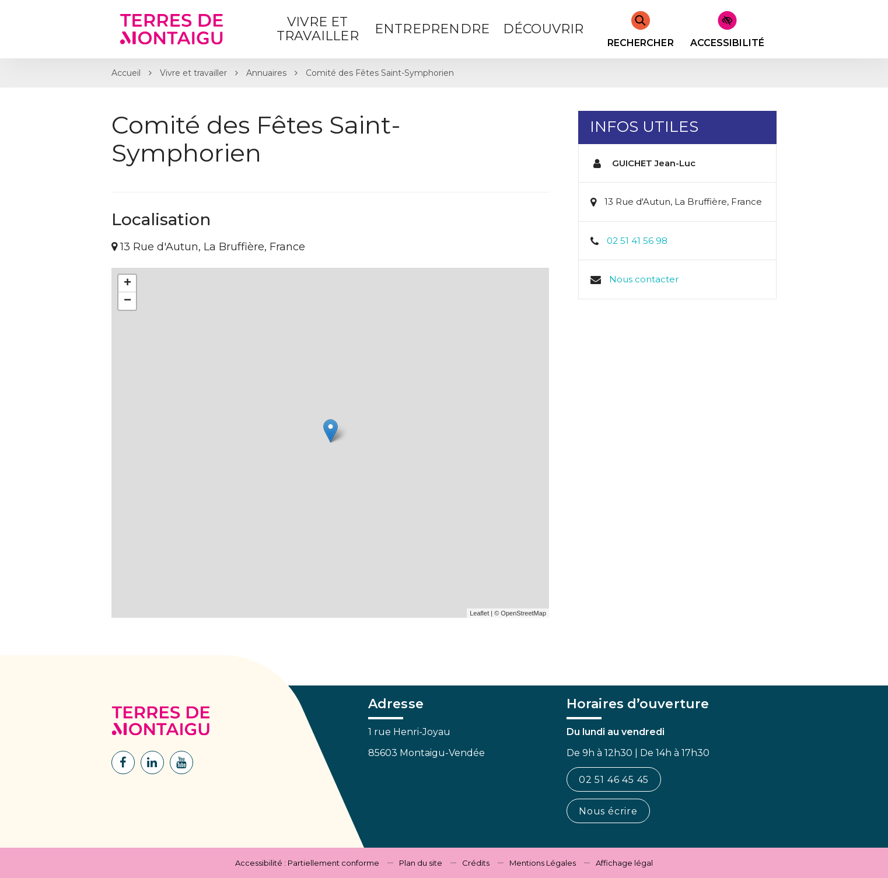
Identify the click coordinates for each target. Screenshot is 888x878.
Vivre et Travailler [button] (318, 29)
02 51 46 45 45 (614, 779)
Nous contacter (644, 279)
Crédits (476, 862)
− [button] (127, 301)
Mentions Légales (542, 862)
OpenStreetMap (523, 613)
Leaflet (479, 613)
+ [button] (127, 283)
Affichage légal (624, 862)
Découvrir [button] (543, 29)
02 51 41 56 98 (637, 240)
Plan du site (420, 862)
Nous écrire (608, 811)
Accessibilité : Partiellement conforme (307, 862)
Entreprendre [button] (432, 29)
